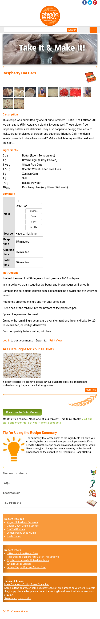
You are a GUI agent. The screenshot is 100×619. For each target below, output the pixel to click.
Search (72, 29)
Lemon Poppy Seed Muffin (21, 532)
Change (34, 211)
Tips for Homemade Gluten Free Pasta (28, 560)
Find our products (50, 474)
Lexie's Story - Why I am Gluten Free (26, 567)
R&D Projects (50, 504)
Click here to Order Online (22, 412)
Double (33, 227)
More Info (91, 389)
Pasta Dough (14, 536)
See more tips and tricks (17, 598)
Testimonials (50, 494)
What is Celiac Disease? (20, 563)
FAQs (50, 484)
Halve (34, 222)
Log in (6, 340)
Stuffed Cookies (16, 529)
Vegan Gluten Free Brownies (22, 522)
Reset (34, 216)
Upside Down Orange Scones (23, 525)
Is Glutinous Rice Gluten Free (22, 553)
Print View (55, 340)
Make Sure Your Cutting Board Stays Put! (26, 584)
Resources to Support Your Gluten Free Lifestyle (33, 556)
